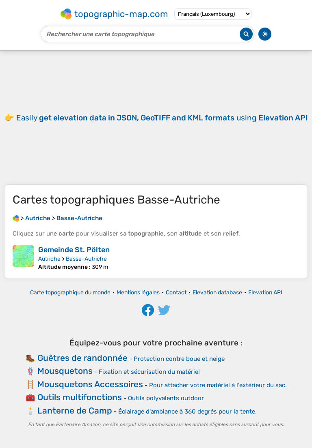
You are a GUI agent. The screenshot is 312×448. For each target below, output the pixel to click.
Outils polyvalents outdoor (166, 398)
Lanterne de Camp (74, 410)
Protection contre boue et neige (179, 358)
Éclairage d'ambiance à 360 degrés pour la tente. (187, 411)
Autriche (49, 258)
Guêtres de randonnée (82, 358)
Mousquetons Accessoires (90, 384)
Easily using (162, 117)
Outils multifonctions (79, 397)
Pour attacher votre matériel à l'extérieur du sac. (218, 385)
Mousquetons (65, 371)
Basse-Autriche (86, 258)
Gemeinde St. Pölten (74, 249)
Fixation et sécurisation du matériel (149, 371)
